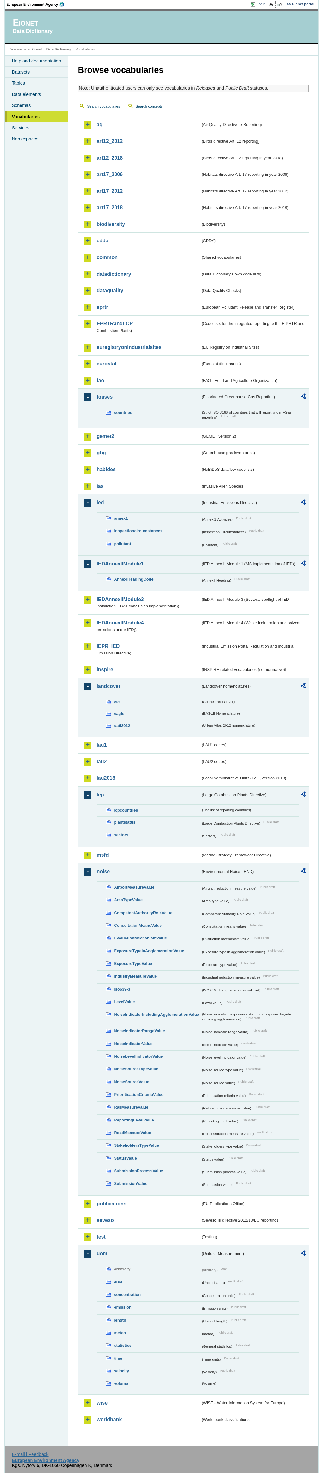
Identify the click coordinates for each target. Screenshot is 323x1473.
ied (100, 502)
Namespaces (25, 138)
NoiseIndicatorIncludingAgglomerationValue (156, 1014)
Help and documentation (36, 60)
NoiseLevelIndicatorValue (138, 1056)
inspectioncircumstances (138, 531)
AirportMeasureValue (134, 887)
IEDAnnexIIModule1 (120, 563)
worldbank (109, 1419)
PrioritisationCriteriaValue (138, 1094)
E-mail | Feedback (30, 1454)
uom (102, 1253)
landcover (108, 686)
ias (100, 486)
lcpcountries (126, 810)
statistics (122, 1345)
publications (111, 1203)
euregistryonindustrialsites (129, 347)
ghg (101, 452)
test (101, 1236)
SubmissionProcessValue (138, 1170)
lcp (100, 794)
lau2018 (106, 778)
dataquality (110, 290)
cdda (102, 240)
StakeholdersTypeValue (136, 1145)
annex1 (121, 518)
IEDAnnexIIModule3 (120, 599)
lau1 (102, 745)
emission (122, 1307)
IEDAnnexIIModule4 (120, 622)
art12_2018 (110, 158)
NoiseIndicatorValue (133, 1043)
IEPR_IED (108, 646)
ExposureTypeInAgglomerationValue (149, 951)
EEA (37, 4)
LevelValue (124, 1001)
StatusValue (125, 1158)
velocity (121, 1371)
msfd (103, 855)
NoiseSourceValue (131, 1082)
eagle (119, 713)
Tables (18, 83)
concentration (127, 1294)
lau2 (102, 761)
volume (121, 1383)
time (118, 1358)
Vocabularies (26, 116)
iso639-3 (122, 989)
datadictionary (114, 274)
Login (260, 4)
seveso (105, 1220)
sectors (121, 834)
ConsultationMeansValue (138, 925)
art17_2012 (110, 191)
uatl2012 (122, 725)
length (120, 1320)
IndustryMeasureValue (135, 976)
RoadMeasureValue (132, 1132)
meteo (120, 1332)
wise (102, 1402)
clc (117, 702)
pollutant (122, 543)
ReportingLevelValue (134, 1120)
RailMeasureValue (131, 1107)
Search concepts (149, 106)
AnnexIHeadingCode (133, 579)
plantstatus (124, 822)
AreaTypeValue (128, 899)
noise (103, 871)
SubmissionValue (130, 1183)
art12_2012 (110, 141)
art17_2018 (110, 207)
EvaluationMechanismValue (140, 938)
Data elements (26, 94)
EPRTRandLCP (115, 323)
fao (100, 380)
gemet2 (105, 436)
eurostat (106, 363)
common (107, 257)
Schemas (21, 105)
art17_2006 (110, 174)
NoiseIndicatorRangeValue (139, 1030)
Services (20, 127)
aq (100, 124)
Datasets (21, 71)
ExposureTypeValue (133, 963)
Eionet (37, 49)
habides (106, 469)
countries (123, 412)
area (118, 1281)
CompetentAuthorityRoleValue (143, 912)
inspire (105, 669)
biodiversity (111, 224)
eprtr (102, 307)
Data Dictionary (58, 49)
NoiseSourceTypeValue (136, 1069)
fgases (105, 396)
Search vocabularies (103, 106)
